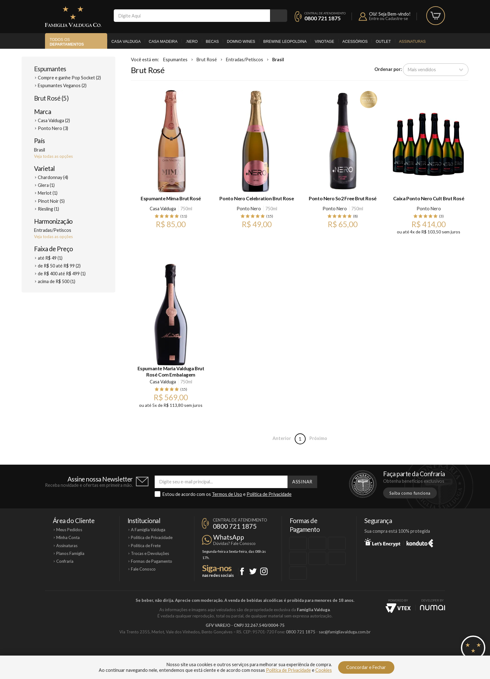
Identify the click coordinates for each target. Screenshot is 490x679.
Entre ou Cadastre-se (388, 18)
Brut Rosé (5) (51, 98)
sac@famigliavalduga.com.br (345, 631)
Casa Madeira (163, 41)
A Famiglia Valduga (148, 529)
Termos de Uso (227, 494)
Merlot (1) (48, 193)
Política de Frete (146, 545)
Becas (212, 41)
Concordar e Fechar (366, 667)
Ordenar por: (388, 69)
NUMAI (432, 607)
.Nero (192, 41)
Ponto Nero (249, 208)
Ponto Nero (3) (53, 128)
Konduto (420, 542)
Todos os (67, 42)
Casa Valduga (126, 41)
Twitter (253, 571)
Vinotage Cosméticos (337, 653)
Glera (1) (46, 185)
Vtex (398, 608)
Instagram (264, 571)
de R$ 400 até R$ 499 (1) (62, 273)
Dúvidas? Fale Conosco (234, 543)
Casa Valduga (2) (54, 120)
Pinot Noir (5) (51, 201)
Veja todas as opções (53, 156)
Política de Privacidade (269, 494)
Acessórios (355, 41)
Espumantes (50, 68)
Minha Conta (68, 537)
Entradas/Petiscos (244, 59)
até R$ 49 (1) (50, 258)
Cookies (323, 670)
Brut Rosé (207, 59)
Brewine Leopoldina (285, 41)
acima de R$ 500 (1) (56, 281)
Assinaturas (412, 41)
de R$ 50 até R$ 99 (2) (59, 265)
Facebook (242, 571)
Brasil (278, 59)
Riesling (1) (48, 209)
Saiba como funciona (410, 493)
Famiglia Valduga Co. (73, 16)
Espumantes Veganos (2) (62, 85)
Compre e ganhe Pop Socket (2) (69, 77)
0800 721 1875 (322, 18)
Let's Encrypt (382, 542)
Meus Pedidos (69, 529)
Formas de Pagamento (151, 561)
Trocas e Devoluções (150, 553)
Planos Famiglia (70, 553)
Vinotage (324, 41)
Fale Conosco (143, 569)
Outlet (383, 41)
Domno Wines (241, 41)
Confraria (64, 561)
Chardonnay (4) (53, 177)
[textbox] (192, 15)
